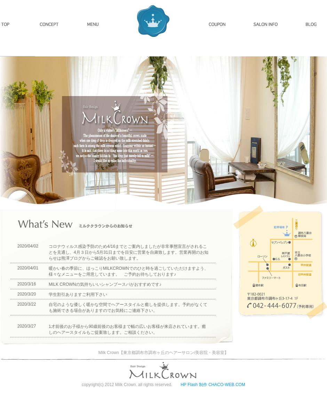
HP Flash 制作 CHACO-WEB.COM (213, 384)
